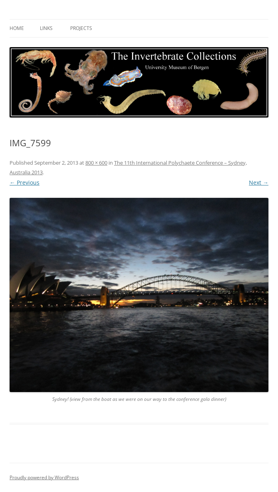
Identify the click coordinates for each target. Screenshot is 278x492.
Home (17, 28)
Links (46, 28)
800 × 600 (96, 162)
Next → (258, 182)
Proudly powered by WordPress (44, 477)
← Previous (24, 182)
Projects (81, 28)
